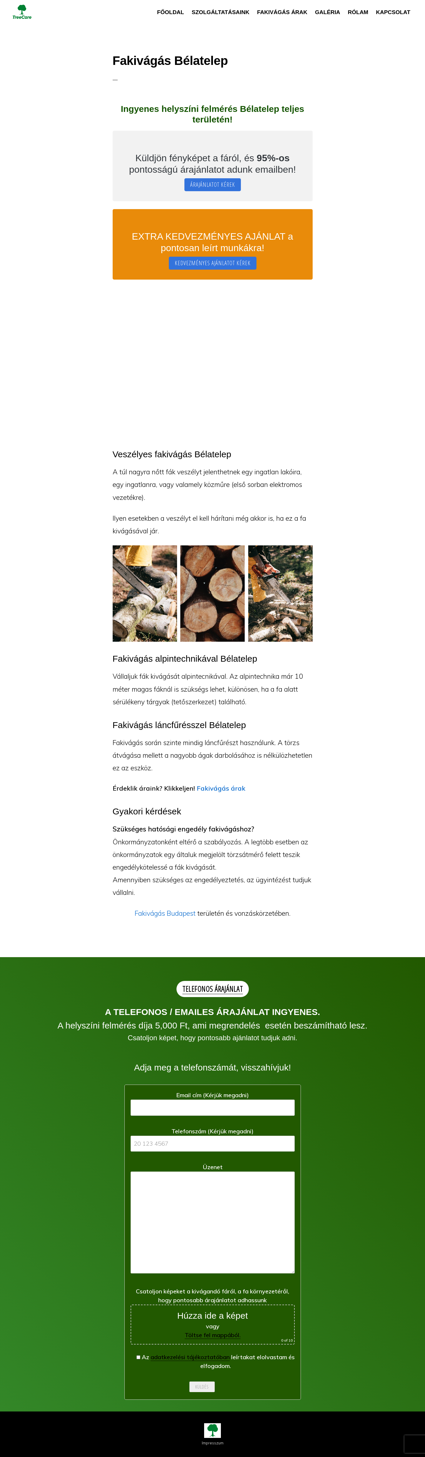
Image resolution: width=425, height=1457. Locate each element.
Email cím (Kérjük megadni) (213, 1101)
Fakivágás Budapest (165, 913)
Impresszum (213, 1443)
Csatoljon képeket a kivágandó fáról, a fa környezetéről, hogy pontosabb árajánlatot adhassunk (213, 1316)
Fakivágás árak (221, 788)
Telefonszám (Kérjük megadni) (213, 1137)
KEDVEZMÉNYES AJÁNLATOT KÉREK (213, 263)
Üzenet (213, 1220)
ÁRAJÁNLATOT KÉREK (212, 185)
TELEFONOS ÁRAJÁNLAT (212, 989)
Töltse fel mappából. (213, 1335)
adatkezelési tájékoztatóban (190, 1357)
